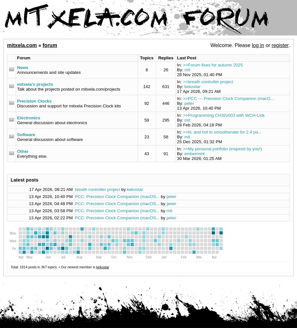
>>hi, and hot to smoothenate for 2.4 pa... (222, 132)
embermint (194, 153)
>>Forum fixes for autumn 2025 (213, 65)
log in (258, 45)
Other (23, 151)
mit (187, 69)
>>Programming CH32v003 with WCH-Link (224, 115)
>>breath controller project (208, 81)
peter (189, 103)
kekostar (192, 86)
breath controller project (97, 189)
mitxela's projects (35, 84)
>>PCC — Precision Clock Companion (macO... (228, 98)
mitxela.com (22, 45)
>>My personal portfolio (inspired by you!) (222, 148)
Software (26, 134)
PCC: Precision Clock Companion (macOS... (117, 196)
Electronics (28, 117)
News (22, 67)
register (280, 45)
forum (49, 45)
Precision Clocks (34, 101)
